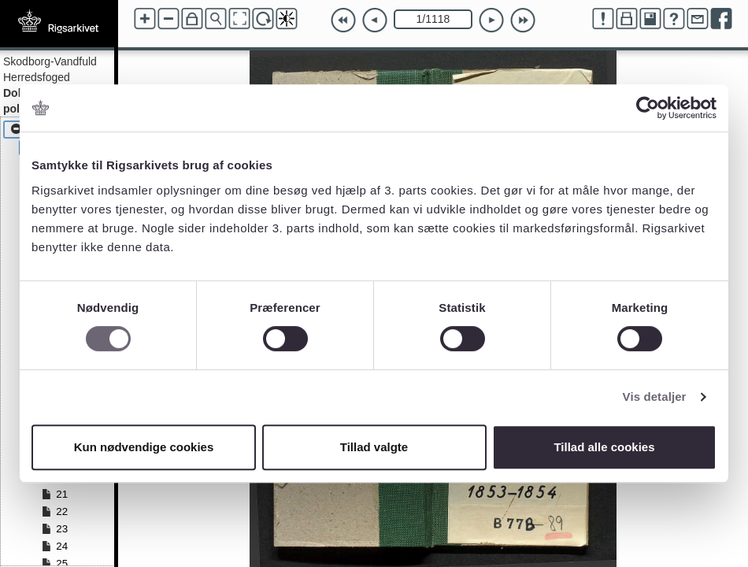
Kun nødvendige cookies (144, 447)
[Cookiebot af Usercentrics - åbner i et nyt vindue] (648, 108)
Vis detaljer (655, 396)
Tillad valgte (374, 447)
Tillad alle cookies (604, 447)
